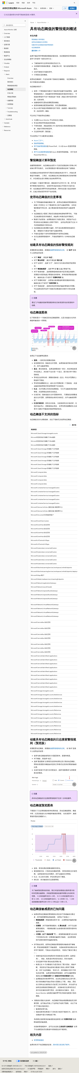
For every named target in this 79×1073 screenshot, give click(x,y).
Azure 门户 (38, 140)
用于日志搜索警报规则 (42, 152)
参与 (54, 1069)
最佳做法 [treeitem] (10, 82)
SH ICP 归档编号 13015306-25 (11, 1066)
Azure (32, 22)
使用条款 (18, 1072)
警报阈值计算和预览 (38, 39)
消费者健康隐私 (7, 1072)
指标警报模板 (39, 143)
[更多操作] (75, 22)
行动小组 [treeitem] (10, 93)
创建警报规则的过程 (57, 250)
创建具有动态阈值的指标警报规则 (42, 45)
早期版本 (40, 1069)
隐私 (49, 1066)
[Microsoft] (3, 2)
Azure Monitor (41, 22)
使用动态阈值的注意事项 (39, 42)
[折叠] (25, 21)
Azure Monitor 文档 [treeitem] (10, 30)
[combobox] (14, 25)
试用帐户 (72, 8)
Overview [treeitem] (10, 78)
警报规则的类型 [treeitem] (12, 86)
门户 (65, 8)
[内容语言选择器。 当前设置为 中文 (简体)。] (7, 1061)
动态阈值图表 (36, 47)
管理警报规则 (39, 1040)
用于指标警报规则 (40, 146)
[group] (53, 581)
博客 (47, 1069)
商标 (25, 1072)
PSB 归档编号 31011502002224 (35, 1066)
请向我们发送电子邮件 (61, 1044)
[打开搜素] (74, 3)
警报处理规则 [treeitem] (11, 97)
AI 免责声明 (31, 1069)
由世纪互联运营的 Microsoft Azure (13, 1069)
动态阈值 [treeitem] (10, 89)
